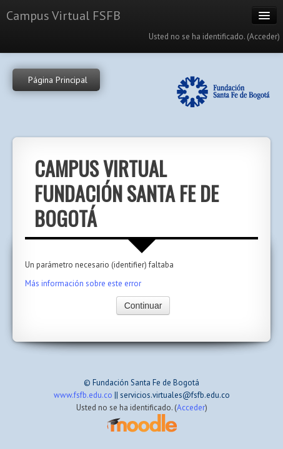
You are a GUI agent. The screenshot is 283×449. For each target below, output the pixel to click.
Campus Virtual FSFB (63, 15)
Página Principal (57, 79)
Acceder (263, 36)
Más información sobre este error (83, 283)
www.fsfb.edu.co (83, 395)
